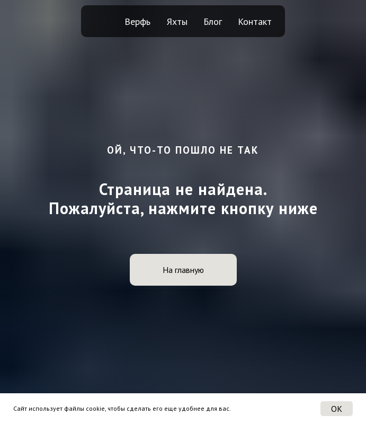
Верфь (137, 21)
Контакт (255, 21)
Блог (212, 21)
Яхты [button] (177, 21)
